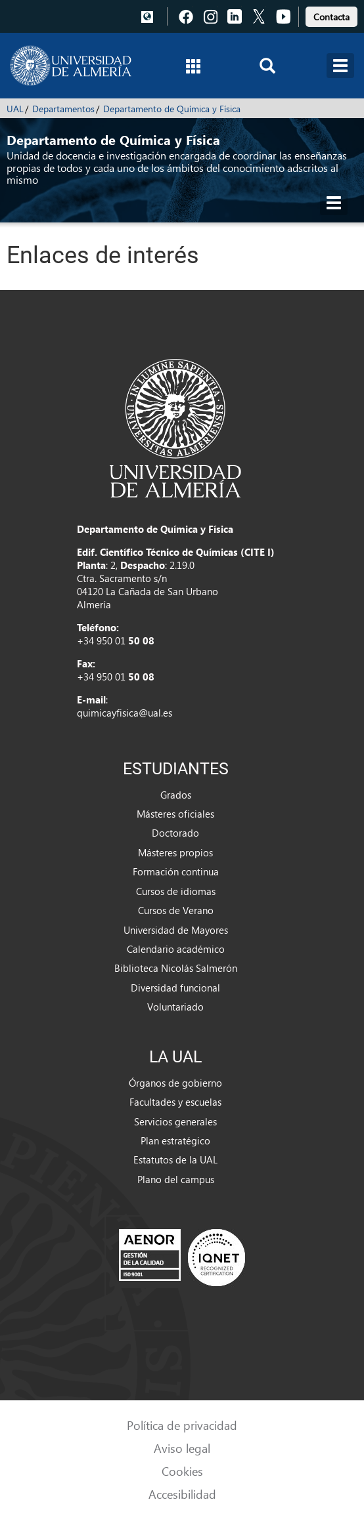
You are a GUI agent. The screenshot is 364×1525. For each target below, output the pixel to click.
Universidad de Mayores (176, 929)
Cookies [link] (182, 1471)
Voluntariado (175, 1006)
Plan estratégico (175, 1140)
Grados (175, 794)
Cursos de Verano (176, 910)
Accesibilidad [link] (182, 1494)
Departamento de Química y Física (171, 108)
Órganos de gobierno (175, 1082)
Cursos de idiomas (176, 891)
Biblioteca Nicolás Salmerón (175, 967)
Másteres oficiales (175, 813)
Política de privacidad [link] (182, 1425)
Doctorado (175, 832)
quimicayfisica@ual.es (124, 712)
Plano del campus (175, 1179)
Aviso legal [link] (182, 1448)
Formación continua (176, 871)
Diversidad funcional (175, 987)
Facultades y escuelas (175, 1101)
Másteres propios (175, 852)
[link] (331, 15)
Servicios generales (175, 1121)
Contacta (331, 16)
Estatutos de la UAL (175, 1159)
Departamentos (63, 108)
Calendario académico (176, 948)
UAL (15, 108)
